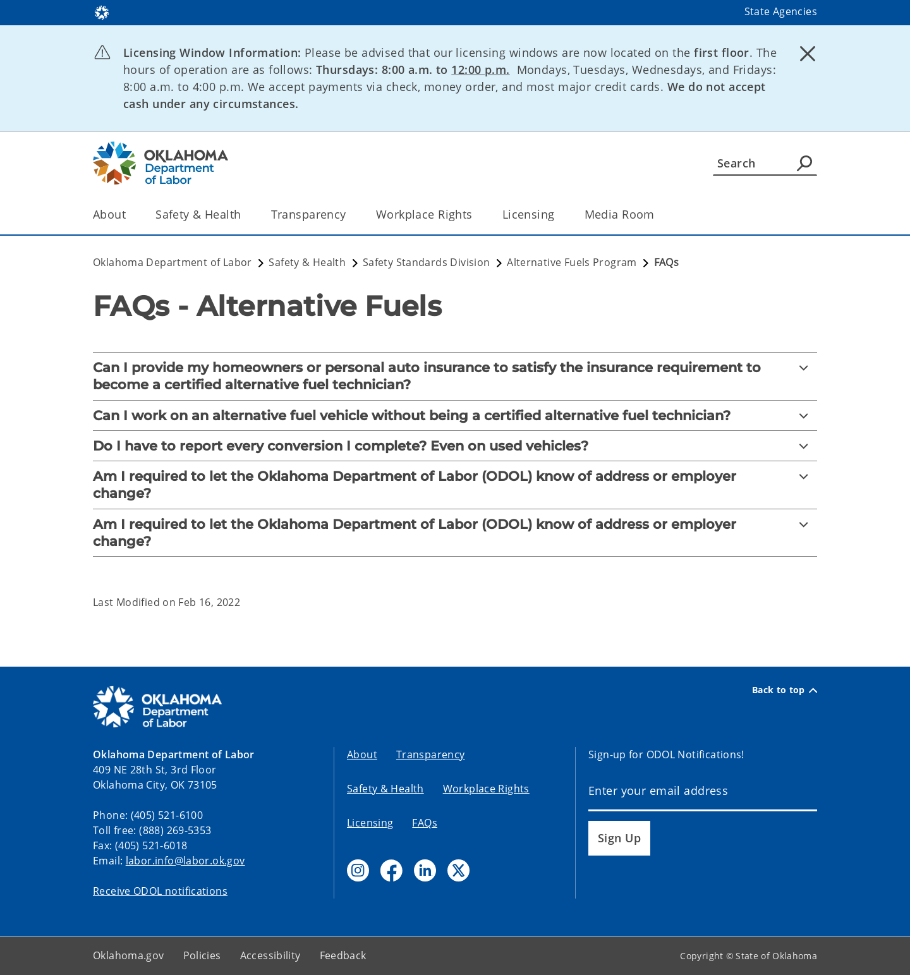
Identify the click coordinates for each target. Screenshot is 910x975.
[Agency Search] (804, 163)
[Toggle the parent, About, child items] (130, 214)
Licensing (370, 823)
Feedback (343, 955)
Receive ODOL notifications (160, 891)
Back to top (784, 690)
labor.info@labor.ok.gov (185, 861)
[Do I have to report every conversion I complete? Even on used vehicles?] (455, 446)
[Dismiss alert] (807, 53)
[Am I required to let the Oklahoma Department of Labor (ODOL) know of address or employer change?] (455, 485)
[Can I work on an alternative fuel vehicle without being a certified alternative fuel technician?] (455, 415)
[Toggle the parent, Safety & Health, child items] (245, 214)
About (362, 754)
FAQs (424, 823)
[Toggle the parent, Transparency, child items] (350, 214)
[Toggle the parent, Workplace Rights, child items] (477, 214)
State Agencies (780, 11)
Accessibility (270, 955)
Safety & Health (385, 789)
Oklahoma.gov (128, 955)
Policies (202, 955)
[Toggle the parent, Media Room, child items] (659, 214)
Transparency (430, 754)
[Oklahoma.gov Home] (102, 12)
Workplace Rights (486, 789)
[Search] (765, 163)
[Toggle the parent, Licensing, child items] (559, 214)
